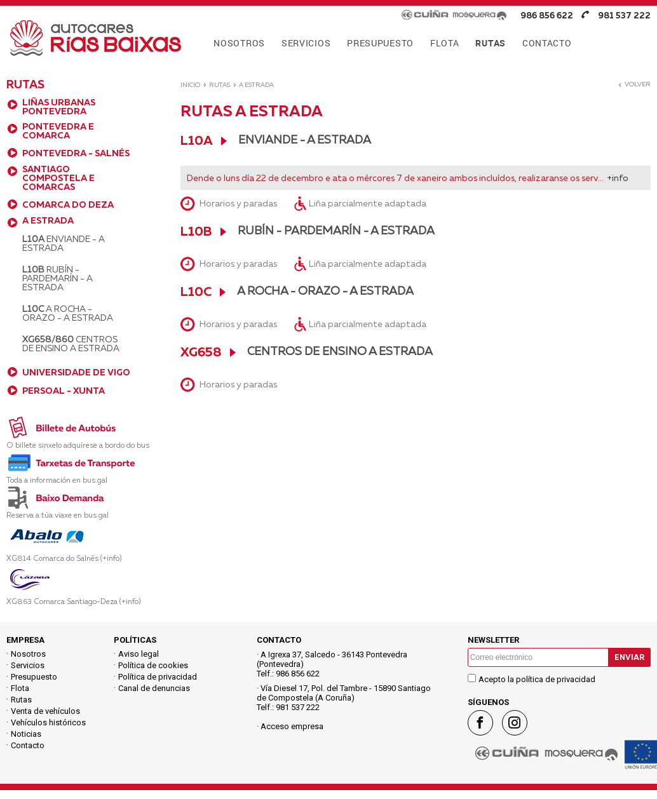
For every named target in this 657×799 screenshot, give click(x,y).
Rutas (219, 85)
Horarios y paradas (238, 203)
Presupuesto (34, 677)
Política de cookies (153, 665)
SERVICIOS (305, 43)
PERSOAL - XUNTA (63, 390)
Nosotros (28, 654)
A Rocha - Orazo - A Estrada (67, 313)
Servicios (27, 665)
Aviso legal (138, 654)
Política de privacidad (157, 677)
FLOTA (444, 43)
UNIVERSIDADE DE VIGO (76, 372)
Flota (20, 688)
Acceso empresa (292, 726)
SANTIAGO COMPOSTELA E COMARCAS (58, 177)
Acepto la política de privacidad (536, 679)
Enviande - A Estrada (63, 243)
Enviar (629, 657)
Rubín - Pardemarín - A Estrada (57, 278)
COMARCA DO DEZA (68, 204)
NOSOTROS (239, 43)
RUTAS (490, 43)
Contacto (27, 745)
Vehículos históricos (48, 722)
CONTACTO (547, 43)
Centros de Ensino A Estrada (70, 343)
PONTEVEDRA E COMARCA (58, 131)
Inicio (190, 85)
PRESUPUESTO (380, 43)
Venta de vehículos (45, 711)
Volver (634, 84)
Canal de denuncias (154, 688)
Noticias (26, 734)
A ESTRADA (48, 220)
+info (617, 178)
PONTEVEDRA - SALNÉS (76, 153)
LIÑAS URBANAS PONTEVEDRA (58, 107)
